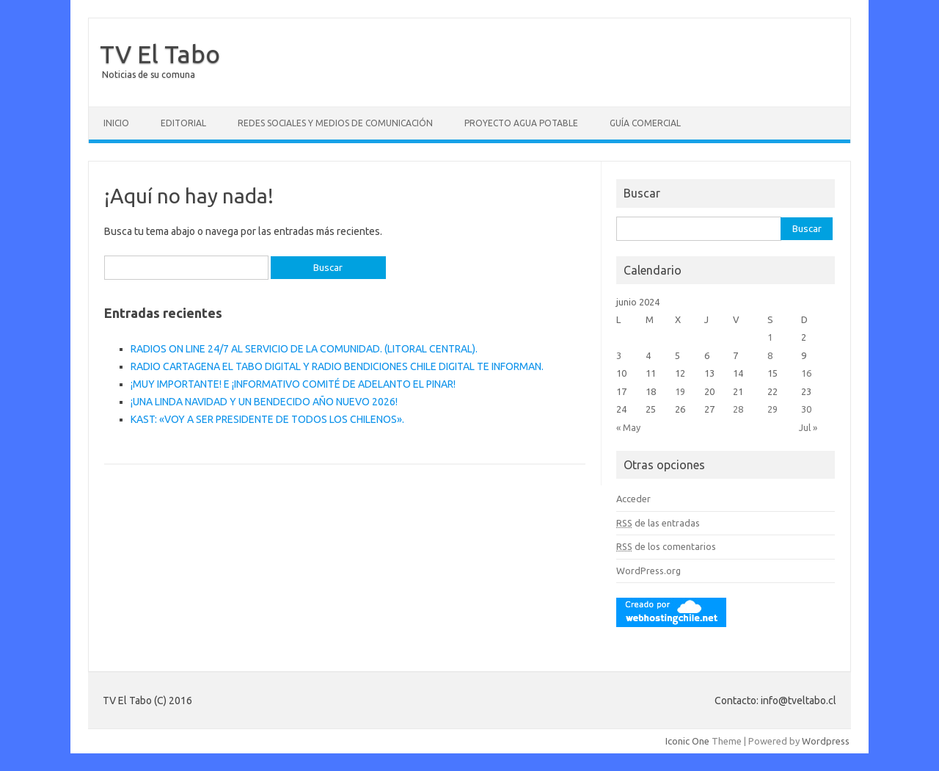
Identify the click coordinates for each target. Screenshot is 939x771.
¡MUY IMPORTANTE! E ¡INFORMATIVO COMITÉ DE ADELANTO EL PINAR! (293, 384)
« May (628, 427)
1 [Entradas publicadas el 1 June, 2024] (769, 337)
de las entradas (658, 523)
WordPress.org (648, 570)
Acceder (633, 498)
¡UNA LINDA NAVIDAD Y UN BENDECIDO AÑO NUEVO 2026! (264, 402)
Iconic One (687, 741)
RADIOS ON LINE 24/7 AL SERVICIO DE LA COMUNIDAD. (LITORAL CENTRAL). (304, 349)
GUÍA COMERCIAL (645, 123)
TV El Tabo (160, 54)
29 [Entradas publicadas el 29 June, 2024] (772, 409)
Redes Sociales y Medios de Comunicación (335, 123)
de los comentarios (666, 546)
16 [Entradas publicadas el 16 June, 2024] (806, 373)
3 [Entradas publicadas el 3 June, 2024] (618, 355)
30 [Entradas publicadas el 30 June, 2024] (806, 409)
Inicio (116, 123)
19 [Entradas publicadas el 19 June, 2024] (680, 391)
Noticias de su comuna (148, 74)
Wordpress (826, 741)
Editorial (183, 123)
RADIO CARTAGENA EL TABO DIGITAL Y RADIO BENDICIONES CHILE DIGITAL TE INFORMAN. (337, 366)
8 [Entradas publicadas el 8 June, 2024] (769, 355)
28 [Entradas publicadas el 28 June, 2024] (738, 409)
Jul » (808, 427)
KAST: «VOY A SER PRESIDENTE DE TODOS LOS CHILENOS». (267, 419)
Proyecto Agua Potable (521, 123)
